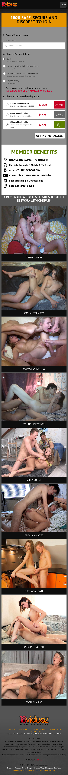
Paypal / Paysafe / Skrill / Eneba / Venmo (23, 67)
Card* (16, 60)
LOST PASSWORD (20, 729)
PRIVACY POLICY (56, 729)
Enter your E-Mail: (10, 40)
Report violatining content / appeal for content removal (34, 770)
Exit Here (38, 760)
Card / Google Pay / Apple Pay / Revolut (22, 74)
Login (63, 5)
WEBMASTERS (36, 731)
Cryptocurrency (13, 82)
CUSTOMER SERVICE (38, 729)
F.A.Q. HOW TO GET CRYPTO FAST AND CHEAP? (29, 91)
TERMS (8, 729)
